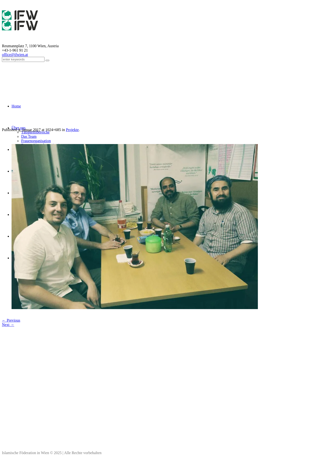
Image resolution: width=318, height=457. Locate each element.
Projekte (72, 130)
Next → (8, 325)
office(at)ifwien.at (85, 428)
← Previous (11, 320)
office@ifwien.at (15, 55)
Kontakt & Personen (190, 423)
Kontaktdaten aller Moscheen (85, 433)
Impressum (190, 417)
